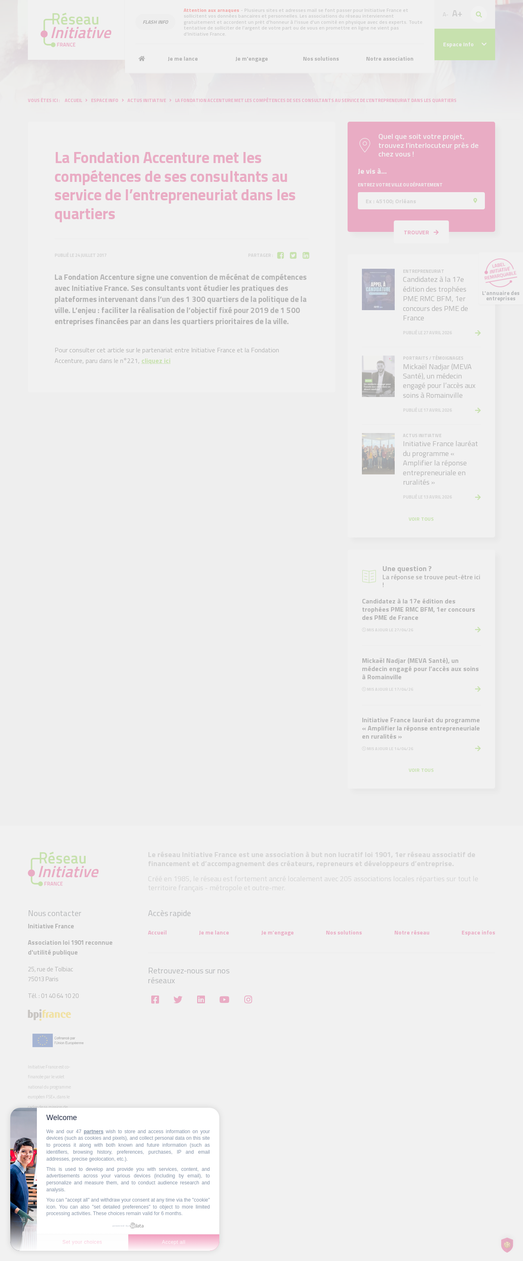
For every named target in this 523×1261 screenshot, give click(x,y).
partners (93, 1131)
